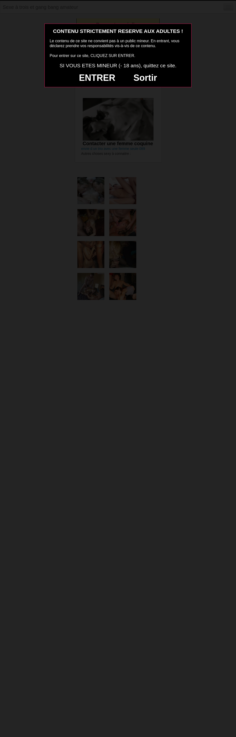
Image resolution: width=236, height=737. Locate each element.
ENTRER (97, 78)
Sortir (145, 78)
